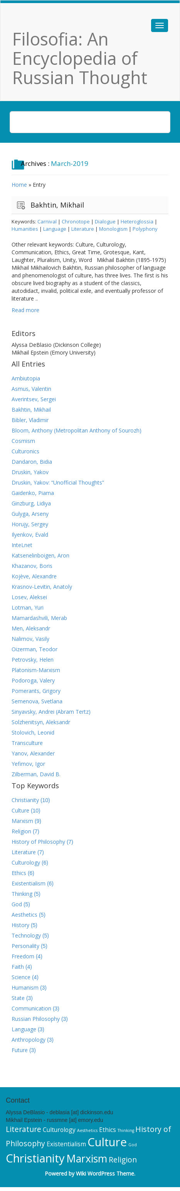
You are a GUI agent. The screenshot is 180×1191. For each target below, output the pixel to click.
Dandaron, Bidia (32, 461)
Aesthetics (24, 914)
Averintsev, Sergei (34, 399)
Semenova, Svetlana (37, 701)
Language (54, 228)
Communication (31, 1008)
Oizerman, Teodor (34, 649)
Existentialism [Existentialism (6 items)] (66, 1144)
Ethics (19, 873)
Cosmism (23, 440)
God (17, 904)
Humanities (25, 228)
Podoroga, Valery (33, 680)
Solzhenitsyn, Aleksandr (41, 722)
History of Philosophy (38, 841)
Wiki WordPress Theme (105, 1173)
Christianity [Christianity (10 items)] (35, 1158)
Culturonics (25, 451)
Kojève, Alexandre (34, 576)
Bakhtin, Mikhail (57, 204)
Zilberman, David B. (36, 774)
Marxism (22, 820)
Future (20, 1050)
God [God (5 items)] (132, 1144)
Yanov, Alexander (33, 753)
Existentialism (28, 883)
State (18, 998)
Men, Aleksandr (31, 628)
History (20, 925)
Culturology (26, 862)
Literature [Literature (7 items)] (23, 1129)
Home (19, 184)
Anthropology (28, 1039)
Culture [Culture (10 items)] (107, 1142)
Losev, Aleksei (29, 597)
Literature (82, 228)
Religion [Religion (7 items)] (123, 1159)
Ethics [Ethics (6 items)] (107, 1129)
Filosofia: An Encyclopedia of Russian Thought (79, 58)
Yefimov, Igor (28, 763)
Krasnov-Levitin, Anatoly (42, 586)
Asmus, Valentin (31, 388)
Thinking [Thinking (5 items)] (126, 1130)
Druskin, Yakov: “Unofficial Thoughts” (58, 482)
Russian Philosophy (36, 1018)
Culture (20, 810)
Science (21, 977)
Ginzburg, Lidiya (31, 503)
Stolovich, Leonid (33, 732)
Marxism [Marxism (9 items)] (86, 1159)
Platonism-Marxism (36, 670)
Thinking (22, 893)
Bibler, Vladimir (30, 420)
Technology (26, 935)
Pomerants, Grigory (36, 690)
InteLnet (22, 545)
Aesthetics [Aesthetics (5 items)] (87, 1130)
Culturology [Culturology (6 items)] (59, 1129)
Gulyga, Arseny (30, 513)
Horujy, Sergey (30, 524)
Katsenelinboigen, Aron (40, 555)
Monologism (113, 228)
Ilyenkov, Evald (30, 534)
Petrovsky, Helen (33, 659)
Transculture (27, 743)
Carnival (47, 221)
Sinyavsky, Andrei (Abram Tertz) (51, 711)
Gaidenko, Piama (33, 493)
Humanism (25, 987)
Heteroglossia (137, 221)
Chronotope (76, 221)
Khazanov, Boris (32, 565)
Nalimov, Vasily (30, 638)
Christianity (25, 800)
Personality (25, 945)
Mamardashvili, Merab (39, 618)
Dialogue (105, 221)
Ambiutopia (26, 378)
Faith (18, 966)
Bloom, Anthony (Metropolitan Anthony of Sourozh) (76, 430)
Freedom (23, 956)
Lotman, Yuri (28, 607)
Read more (25, 310)
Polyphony (145, 228)
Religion (21, 831)
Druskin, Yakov (30, 472)
